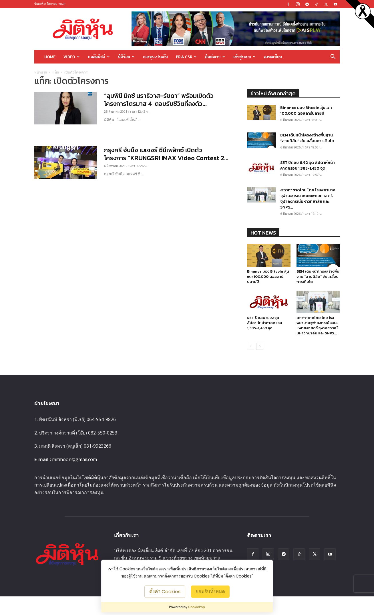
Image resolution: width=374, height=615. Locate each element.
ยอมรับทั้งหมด (210, 591)
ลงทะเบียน (273, 56)
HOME (49, 56)
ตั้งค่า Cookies (165, 591)
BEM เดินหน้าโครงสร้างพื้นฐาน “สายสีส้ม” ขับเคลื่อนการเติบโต (307, 138)
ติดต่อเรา (215, 56)
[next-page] (259, 346)
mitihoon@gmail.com (74, 459)
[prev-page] (250, 346)
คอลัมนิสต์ (99, 56)
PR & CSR (186, 56)
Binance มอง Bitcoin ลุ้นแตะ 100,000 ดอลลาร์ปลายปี (306, 110)
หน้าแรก (40, 72)
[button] (333, 57)
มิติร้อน (126, 56)
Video (71, 56)
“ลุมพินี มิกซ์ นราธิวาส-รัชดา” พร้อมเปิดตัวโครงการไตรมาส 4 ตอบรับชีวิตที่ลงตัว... (159, 99)
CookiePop (196, 607)
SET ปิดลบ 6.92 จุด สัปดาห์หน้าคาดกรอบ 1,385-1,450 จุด (307, 165)
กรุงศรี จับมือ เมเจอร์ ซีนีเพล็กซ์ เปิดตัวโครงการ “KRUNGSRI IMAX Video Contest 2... (166, 154)
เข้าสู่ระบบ (244, 56)
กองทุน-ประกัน (155, 56)
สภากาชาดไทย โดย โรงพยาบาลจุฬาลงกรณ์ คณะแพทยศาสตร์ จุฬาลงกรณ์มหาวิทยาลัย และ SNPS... (307, 198)
